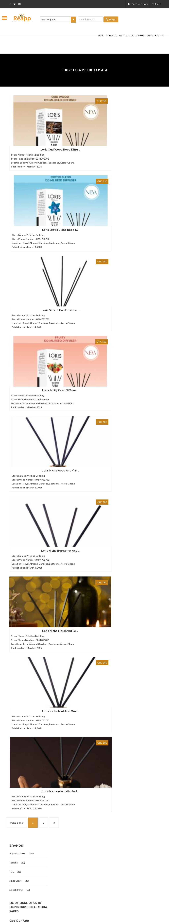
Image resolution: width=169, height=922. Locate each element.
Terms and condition (126, 833)
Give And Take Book (72, 715)
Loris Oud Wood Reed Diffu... (28, 135)
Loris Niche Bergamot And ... (83, 280)
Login (156, 4)
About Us (11, 675)
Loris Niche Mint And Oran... (78, 353)
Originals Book (69, 740)
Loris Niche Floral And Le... (28, 353)
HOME (100, 36)
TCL (11, 512)
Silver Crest (15, 521)
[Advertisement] (46, 39)
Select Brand (16, 530)
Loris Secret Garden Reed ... (33, 208)
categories (111, 36)
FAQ (8, 686)
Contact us (12, 681)
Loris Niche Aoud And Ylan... (33, 280)
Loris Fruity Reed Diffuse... (78, 208)
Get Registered (138, 4)
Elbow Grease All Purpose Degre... (79, 690)
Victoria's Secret (17, 494)
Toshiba (13, 503)
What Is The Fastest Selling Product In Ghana (141, 36)
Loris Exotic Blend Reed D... (78, 135)
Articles (10, 692)
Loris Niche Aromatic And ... (33, 425)
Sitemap (10, 698)
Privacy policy (154, 833)
